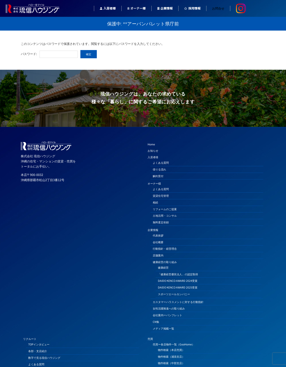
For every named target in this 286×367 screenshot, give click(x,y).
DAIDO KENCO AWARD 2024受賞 (177, 281)
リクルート (29, 339)
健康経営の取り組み (165, 262)
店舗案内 (158, 255)
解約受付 (158, 176)
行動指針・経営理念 (165, 248)
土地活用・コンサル (165, 215)
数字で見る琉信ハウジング (44, 358)
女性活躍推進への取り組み (169, 308)
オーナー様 (154, 183)
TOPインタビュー (38, 344)
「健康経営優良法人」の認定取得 (178, 274)
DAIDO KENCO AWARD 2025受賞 (177, 287)
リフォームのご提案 (165, 209)
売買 (150, 339)
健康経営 (163, 267)
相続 (155, 202)
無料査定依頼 (161, 222)
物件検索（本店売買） (171, 350)
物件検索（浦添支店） (171, 356)
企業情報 (153, 230)
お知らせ (153, 150)
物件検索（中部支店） (171, 363)
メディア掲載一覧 (163, 328)
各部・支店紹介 (37, 351)
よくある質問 (161, 162)
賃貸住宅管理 (161, 196)
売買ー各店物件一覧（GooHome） (174, 344)
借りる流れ (159, 169)
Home (151, 144)
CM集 (156, 322)
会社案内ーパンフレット (167, 315)
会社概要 (158, 242)
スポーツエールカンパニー (174, 294)
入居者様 (153, 157)
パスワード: (49, 53)
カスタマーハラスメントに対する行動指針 (178, 302)
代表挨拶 (158, 235)
